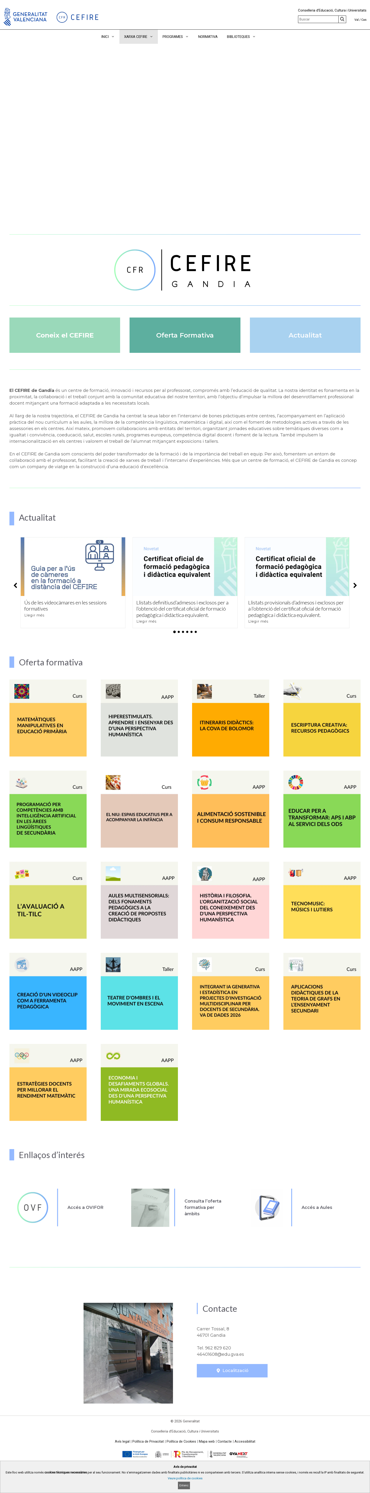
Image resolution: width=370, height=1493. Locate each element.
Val (356, 19)
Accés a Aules (317, 1207)
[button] (267, 37)
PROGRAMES (178, 37)
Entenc (184, 1485)
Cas (363, 19)
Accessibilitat (245, 1441)
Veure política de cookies (185, 1478)
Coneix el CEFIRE (65, 335)
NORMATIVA (208, 37)
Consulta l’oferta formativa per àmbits (203, 1207)
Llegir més (34, 615)
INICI (110, 37)
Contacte (225, 1441)
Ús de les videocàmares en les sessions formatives (65, 605)
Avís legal (122, 1441)
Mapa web (207, 1441)
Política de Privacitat (148, 1441)
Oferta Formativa (185, 335)
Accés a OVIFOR (85, 1207)
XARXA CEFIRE (141, 37)
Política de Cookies (181, 1441)
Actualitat (305, 335)
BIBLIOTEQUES (244, 37)
